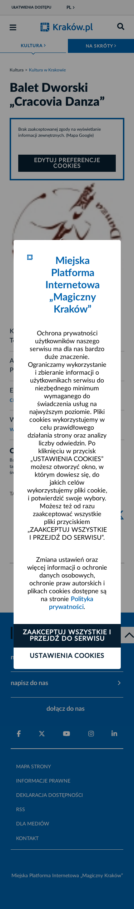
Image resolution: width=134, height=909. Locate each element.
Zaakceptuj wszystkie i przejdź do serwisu (67, 635)
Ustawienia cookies (67, 656)
